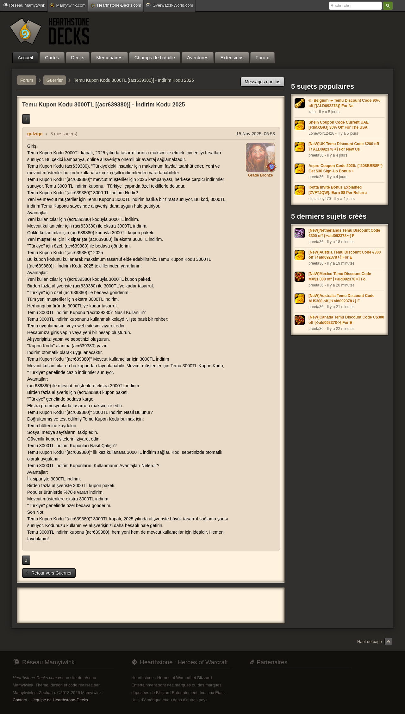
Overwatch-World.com (169, 5)
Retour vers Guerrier (48, 573)
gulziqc (34, 133)
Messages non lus (262, 81)
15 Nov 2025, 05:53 (255, 133)
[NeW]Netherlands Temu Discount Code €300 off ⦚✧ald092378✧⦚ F (344, 233)
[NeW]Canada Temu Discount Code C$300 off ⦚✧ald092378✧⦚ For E (346, 320)
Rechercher (388, 6)
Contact (20, 700)
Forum (26, 80)
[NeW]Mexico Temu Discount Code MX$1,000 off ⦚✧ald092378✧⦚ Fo (339, 276)
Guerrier (55, 80)
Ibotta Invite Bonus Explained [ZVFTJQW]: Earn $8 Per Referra (337, 190)
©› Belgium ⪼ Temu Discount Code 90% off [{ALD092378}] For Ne (344, 103)
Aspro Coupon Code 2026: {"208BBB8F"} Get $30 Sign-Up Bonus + (345, 168)
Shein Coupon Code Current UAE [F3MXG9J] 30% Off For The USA (338, 125)
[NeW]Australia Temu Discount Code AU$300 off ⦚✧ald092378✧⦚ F (341, 298)
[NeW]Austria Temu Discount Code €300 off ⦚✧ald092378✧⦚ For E (344, 255)
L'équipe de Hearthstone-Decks (59, 700)
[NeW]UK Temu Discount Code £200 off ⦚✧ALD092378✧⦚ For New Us (343, 146)
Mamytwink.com (67, 5)
